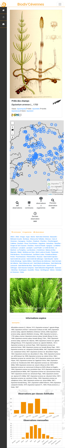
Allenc (12, 237)
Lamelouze (14, 248)
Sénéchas (14, 270)
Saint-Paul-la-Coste (39, 265)
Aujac (28, 237)
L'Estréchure (41, 250)
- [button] (12, 133)
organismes (27, 232)
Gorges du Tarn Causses (18, 245)
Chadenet (36, 241)
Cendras (29, 241)
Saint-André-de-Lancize (17, 259)
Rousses (39, 257)
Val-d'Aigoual (44, 270)
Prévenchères (31, 257)
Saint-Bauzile (48, 259)
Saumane (58, 268)
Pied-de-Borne (15, 254)
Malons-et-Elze (50, 250)
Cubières (13, 243)
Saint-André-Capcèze (50, 257)
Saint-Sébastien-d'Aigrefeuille (44, 268)
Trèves (37, 270)
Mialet (20, 252)
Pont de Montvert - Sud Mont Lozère (32, 254)
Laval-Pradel (38, 248)
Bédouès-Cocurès (16, 239)
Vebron (52, 270)
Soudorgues (23, 270)
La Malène (57, 245)
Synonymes (16, 323)
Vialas (22, 272)
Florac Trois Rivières (30, 243)
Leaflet (50, 194)
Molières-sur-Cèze (28, 252)
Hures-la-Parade (40, 245)
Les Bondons (31, 250)
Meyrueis (13, 252)
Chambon (43, 241)
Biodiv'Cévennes (30, 4)
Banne (33, 237)
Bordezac (26, 239)
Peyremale (54, 252)
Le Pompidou (21, 250)
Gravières (30, 245)
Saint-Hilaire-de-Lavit (25, 263)
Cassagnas (21, 241)
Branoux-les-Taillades (37, 239)
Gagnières (42, 243)
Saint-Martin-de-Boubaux (42, 263)
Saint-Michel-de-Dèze (25, 265)
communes (16, 232)
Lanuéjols (22, 248)
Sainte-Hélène (27, 261)
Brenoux (48, 239)
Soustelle (31, 270)
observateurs (38, 232)
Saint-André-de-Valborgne (35, 259)
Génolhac (57, 243)
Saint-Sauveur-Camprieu (26, 268)
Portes (12, 257)
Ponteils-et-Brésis (51, 254)
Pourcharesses (21, 257)
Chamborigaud (52, 241)
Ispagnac (49, 245)
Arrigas (22, 237)
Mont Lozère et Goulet (43, 252)
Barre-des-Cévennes (42, 237)
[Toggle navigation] (60, 4)
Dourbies (20, 243)
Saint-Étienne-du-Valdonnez (42, 261)
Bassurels (53, 237)
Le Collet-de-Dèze (48, 248)
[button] (12, 130)
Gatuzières (49, 243)
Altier (17, 237)
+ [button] (12, 127)
